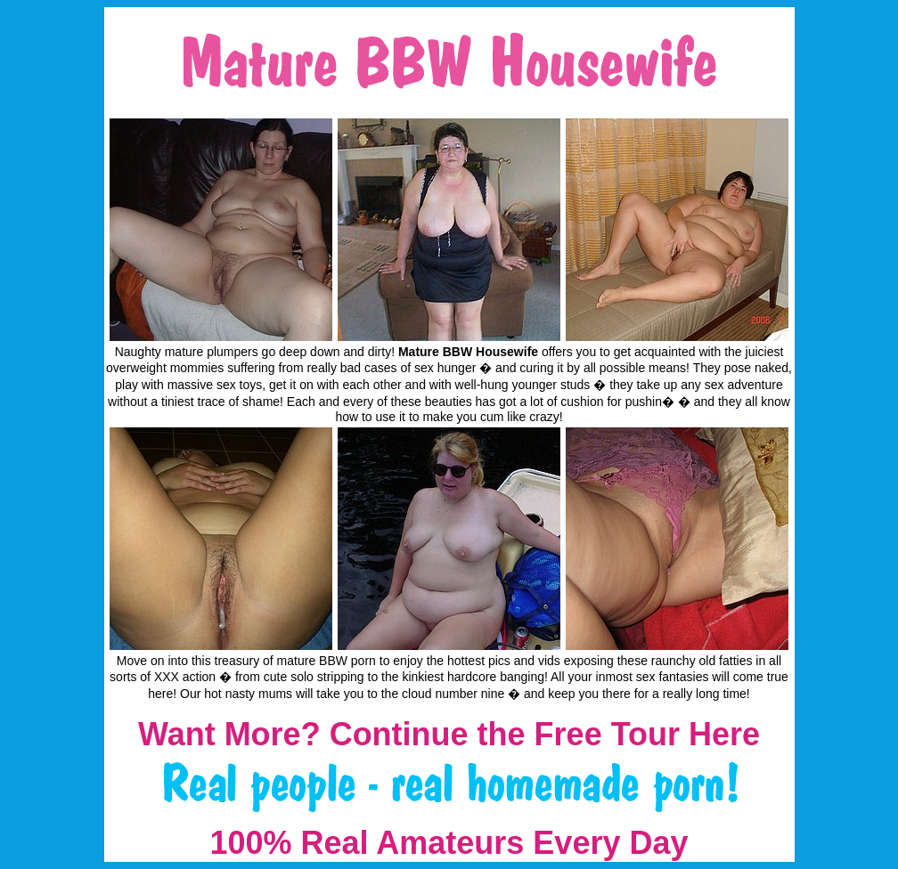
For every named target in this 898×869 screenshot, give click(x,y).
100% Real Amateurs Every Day (449, 842)
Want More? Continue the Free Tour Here (449, 734)
